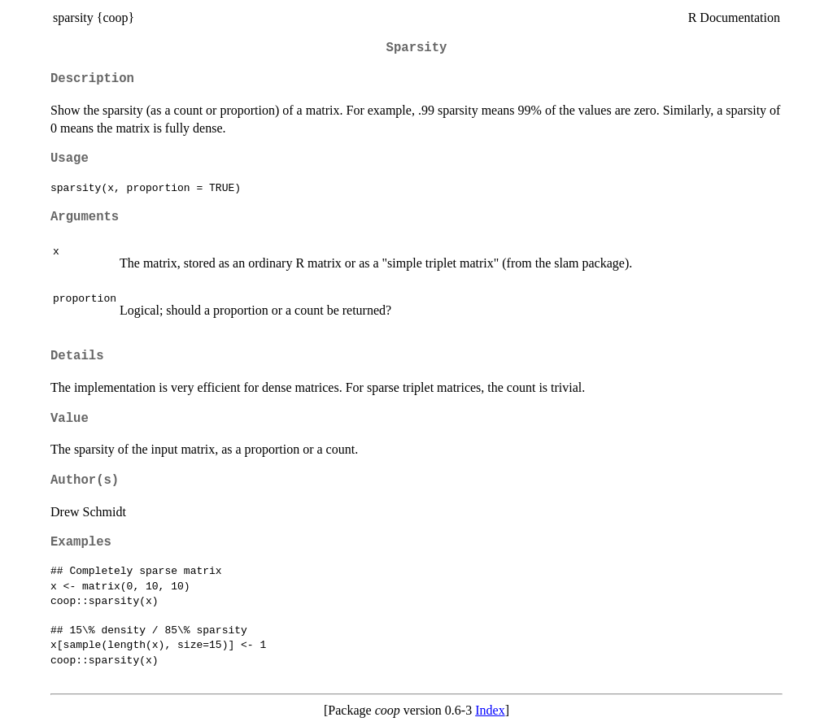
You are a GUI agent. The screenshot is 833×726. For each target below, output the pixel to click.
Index (489, 710)
